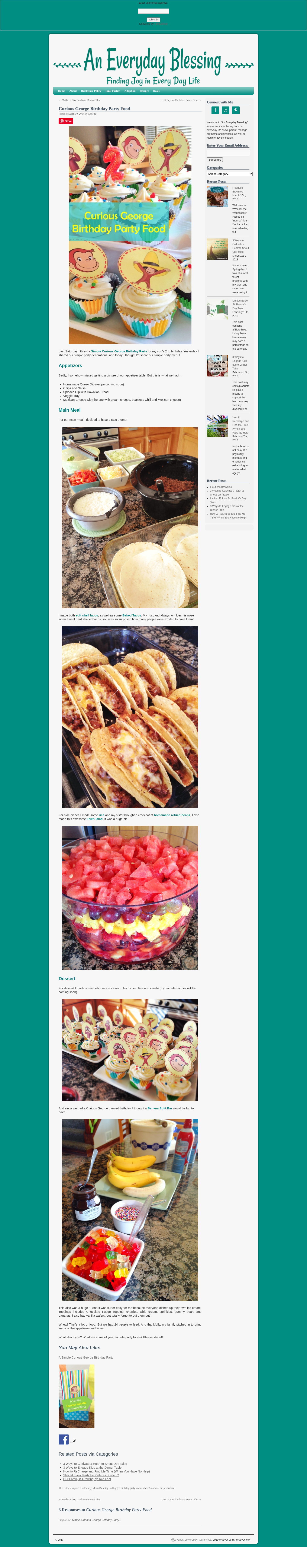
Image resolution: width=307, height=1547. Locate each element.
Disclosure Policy (91, 90)
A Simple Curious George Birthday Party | (95, 1519)
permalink (169, 1488)
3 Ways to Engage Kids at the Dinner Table (92, 1467)
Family (87, 1488)
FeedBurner (161, 23)
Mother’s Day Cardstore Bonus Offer (79, 100)
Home (61, 90)
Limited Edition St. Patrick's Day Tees (240, 304)
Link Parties (113, 90)
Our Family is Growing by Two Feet (87, 1479)
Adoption (130, 90)
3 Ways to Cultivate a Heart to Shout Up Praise (95, 1463)
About (73, 90)
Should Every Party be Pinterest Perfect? (91, 1475)
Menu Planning (101, 1488)
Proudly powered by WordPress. (193, 1539)
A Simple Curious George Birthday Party (86, 1357)
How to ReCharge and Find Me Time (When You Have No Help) (106, 1471)
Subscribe (215, 159)
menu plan (141, 1488)
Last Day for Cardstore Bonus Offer (181, 100)
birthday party (128, 1488)
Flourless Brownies (221, 487)
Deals (156, 90)
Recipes (144, 90)
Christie (92, 113)
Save (68, 121)
